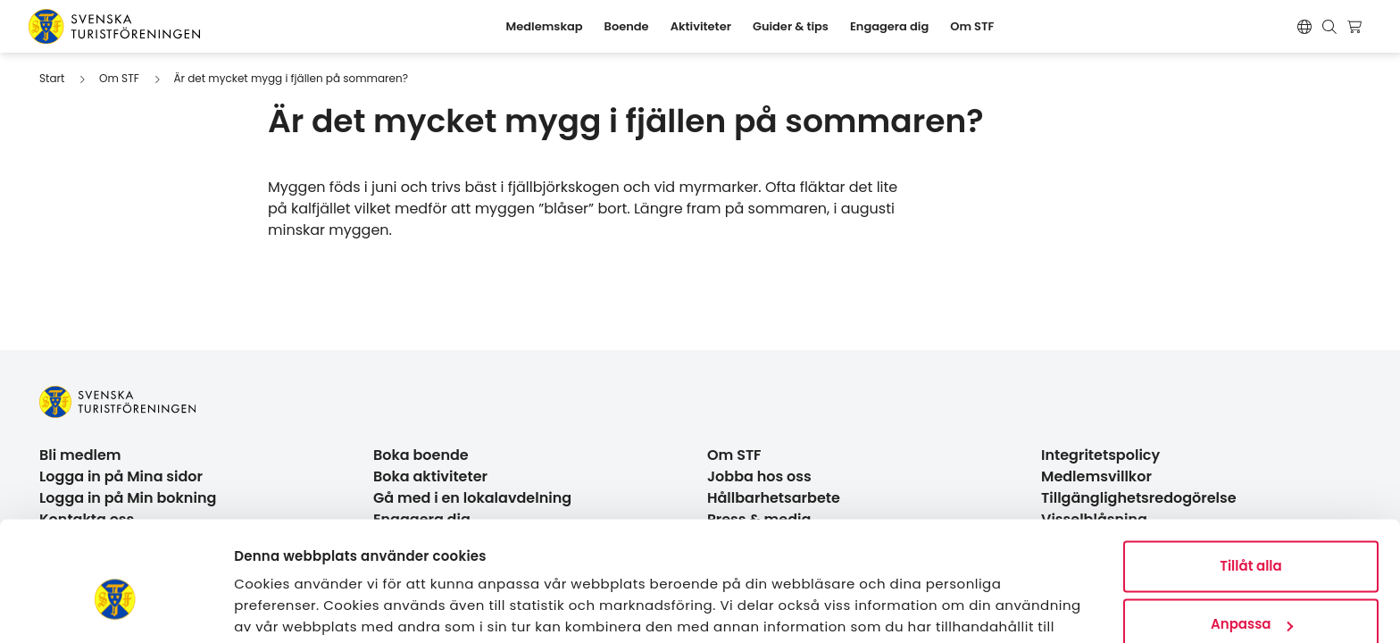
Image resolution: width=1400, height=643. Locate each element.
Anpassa (1252, 534)
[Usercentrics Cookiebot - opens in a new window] (116, 608)
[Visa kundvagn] (1356, 26)
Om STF (119, 78)
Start (51, 78)
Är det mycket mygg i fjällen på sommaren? (290, 78)
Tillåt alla (1250, 476)
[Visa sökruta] (1329, 26)
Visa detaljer (277, 607)
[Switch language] (1304, 26)
